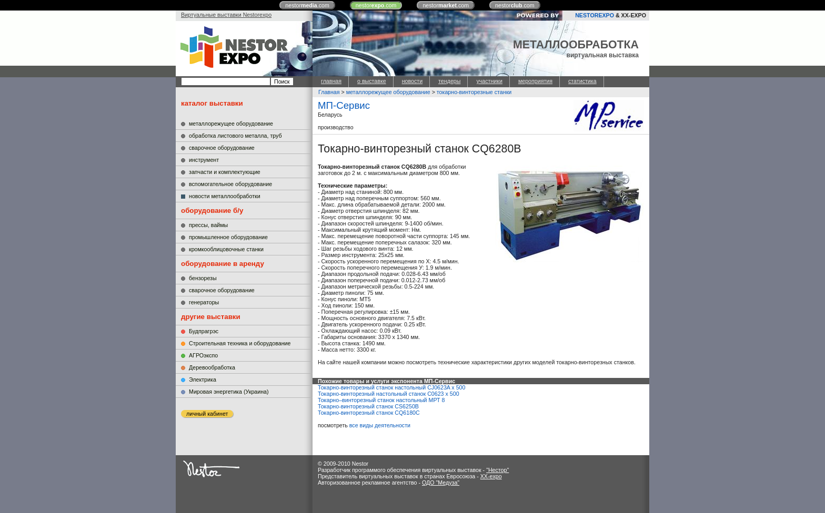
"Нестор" (497, 470)
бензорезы (203, 278)
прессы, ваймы (208, 225)
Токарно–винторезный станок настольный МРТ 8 (381, 400)
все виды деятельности (379, 425)
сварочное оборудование (222, 148)
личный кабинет (207, 414)
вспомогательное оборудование (230, 184)
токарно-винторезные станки (474, 92)
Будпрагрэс (203, 331)
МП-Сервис (344, 105)
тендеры (449, 81)
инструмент (204, 160)
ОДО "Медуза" (440, 482)
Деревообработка (212, 367)
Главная (329, 92)
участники (489, 81)
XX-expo (491, 476)
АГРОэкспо (203, 355)
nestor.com (307, 5)
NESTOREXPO (594, 15)
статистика (582, 81)
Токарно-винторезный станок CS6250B (368, 406)
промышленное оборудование (228, 237)
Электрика (202, 379)
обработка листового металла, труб (235, 135)
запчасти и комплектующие (224, 172)
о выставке (371, 81)
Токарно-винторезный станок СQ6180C (369, 412)
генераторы (204, 302)
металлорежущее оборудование (231, 123)
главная (331, 81)
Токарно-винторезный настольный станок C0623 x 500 (388, 394)
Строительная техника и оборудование (239, 343)
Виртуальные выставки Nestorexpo (226, 15)
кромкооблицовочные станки (226, 249)
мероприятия (535, 81)
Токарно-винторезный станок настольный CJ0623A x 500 (391, 387)
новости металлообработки (224, 196)
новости (412, 81)
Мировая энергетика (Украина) (229, 391)
